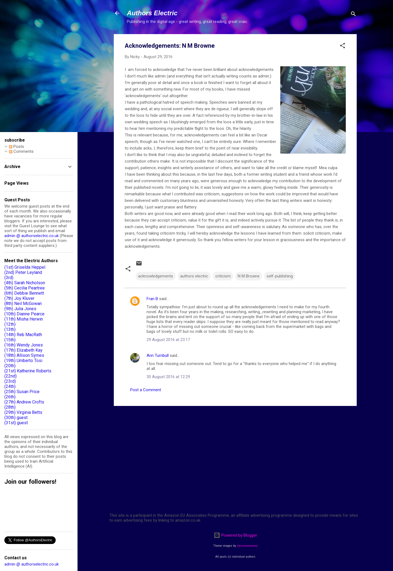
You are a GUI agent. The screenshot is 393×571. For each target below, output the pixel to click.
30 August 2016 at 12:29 (168, 376)
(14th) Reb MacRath (23, 334)
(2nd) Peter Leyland (23, 272)
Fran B (152, 298)
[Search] (353, 15)
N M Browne (249, 276)
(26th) (10, 396)
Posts (16, 146)
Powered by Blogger (235, 535)
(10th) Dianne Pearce (24, 313)
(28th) (10, 407)
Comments (21, 151)
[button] (342, 46)
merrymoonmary (247, 546)
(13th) (10, 329)
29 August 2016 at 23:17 (168, 339)
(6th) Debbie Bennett (24, 293)
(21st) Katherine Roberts (27, 370)
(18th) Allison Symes (24, 355)
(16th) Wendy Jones (23, 345)
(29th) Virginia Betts (23, 412)
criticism (223, 276)
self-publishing (280, 276)
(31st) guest (16, 422)
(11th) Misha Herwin (23, 319)
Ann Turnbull (158, 355)
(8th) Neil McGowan (23, 303)
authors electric (194, 276)
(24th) (10, 386)
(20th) (10, 365)
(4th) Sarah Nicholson (24, 282)
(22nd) (10, 376)
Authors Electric (152, 13)
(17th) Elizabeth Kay (23, 350)
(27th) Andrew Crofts (24, 402)
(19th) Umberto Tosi (23, 360)
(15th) (10, 339)
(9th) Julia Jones (20, 308)
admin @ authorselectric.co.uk (31, 235)
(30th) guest (16, 417)
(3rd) (8, 277)
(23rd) (10, 381)
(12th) (10, 324)
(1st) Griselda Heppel (24, 267)
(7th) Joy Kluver (19, 298)
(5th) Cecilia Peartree (24, 288)
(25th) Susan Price (22, 391)
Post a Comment (145, 389)
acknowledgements (155, 276)
